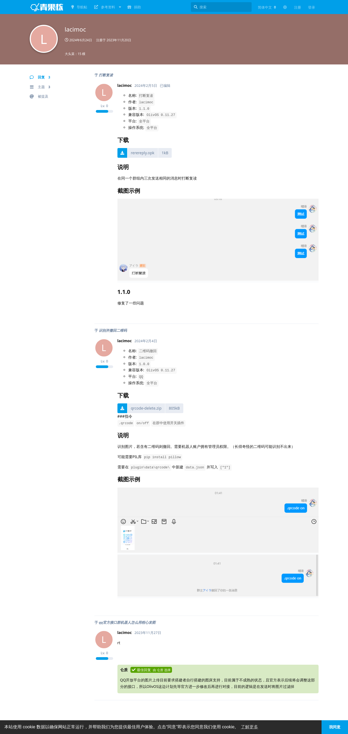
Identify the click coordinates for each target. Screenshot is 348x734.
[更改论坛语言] (267, 7)
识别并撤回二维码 (113, 330)
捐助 (134, 7)
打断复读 (106, 75)
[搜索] (221, 7)
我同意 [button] (334, 727)
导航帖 (79, 7)
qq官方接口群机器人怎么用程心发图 (127, 622)
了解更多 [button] (249, 727)
